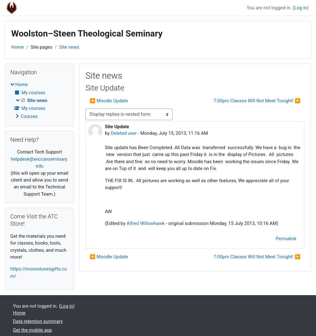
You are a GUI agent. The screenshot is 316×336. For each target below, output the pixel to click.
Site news (69, 47)
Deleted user (124, 133)
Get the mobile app (32, 330)
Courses (29, 116)
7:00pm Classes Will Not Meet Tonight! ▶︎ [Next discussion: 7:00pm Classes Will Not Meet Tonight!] (256, 101)
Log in (300, 8)
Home (17, 47)
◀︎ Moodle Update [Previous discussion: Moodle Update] (109, 101)
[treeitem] (39, 100)
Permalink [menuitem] (286, 238)
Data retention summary (38, 321)
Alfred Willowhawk (146, 223)
